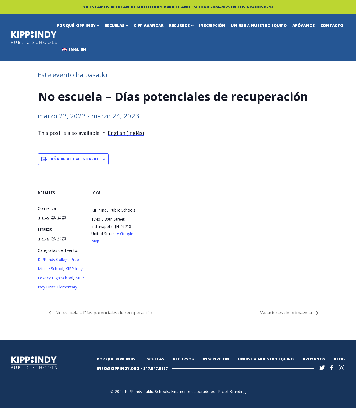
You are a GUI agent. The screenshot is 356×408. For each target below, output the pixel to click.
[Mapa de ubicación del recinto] (174, 204)
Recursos (179, 25)
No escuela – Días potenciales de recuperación (103, 313)
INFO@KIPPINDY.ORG (118, 368)
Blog (339, 359)
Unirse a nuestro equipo (259, 25)
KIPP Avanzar (149, 25)
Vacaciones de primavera (286, 313)
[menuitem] (126, 133)
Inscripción (212, 25)
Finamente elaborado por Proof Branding (208, 391)
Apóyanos (303, 25)
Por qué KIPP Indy (76, 25)
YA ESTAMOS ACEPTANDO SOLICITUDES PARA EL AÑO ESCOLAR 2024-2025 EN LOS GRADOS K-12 (178, 6)
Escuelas (115, 25)
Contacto (331, 25)
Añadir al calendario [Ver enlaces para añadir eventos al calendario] (74, 158)
